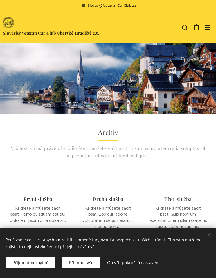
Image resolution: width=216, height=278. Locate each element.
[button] (185, 27)
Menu (207, 27)
